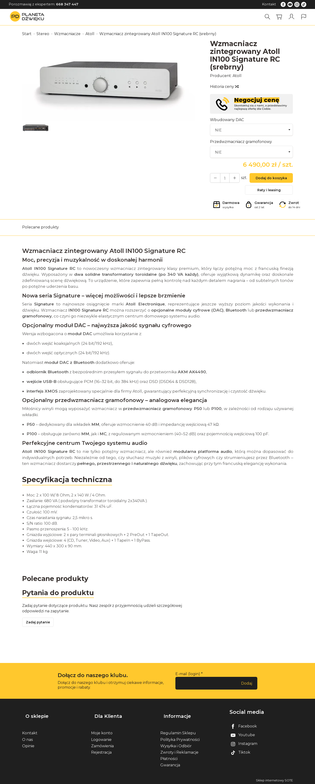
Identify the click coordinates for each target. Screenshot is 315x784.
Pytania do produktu (60, 597)
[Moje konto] (293, 17)
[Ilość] (222, 178)
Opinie (28, 745)
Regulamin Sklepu (178, 732)
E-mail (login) (187, 680)
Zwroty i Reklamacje (179, 751)
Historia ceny (224, 86)
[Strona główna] (28, 17)
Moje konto (102, 732)
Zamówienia (102, 745)
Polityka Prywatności (180, 738)
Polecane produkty (40, 231)
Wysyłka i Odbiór (176, 745)
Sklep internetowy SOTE (274, 779)
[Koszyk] (281, 17)
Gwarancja (170, 764)
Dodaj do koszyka (269, 179)
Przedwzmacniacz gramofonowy (241, 141)
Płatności (169, 758)
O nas (27, 738)
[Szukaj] (269, 17)
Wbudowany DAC (227, 120)
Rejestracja (101, 751)
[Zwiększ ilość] (214, 178)
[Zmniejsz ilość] (231, 178)
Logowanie (101, 738)
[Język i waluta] (304, 17)
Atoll (237, 75)
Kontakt (269, 4)
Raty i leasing (269, 192)
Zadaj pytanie (39, 628)
